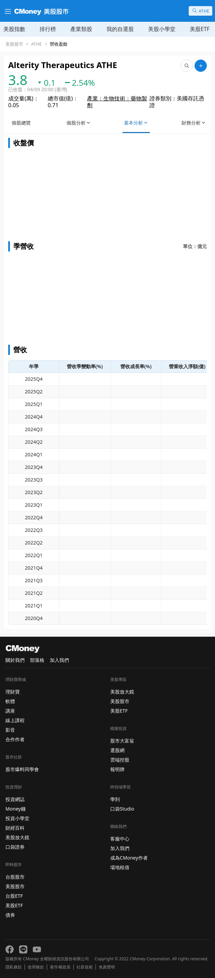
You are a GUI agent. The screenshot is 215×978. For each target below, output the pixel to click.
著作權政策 (60, 967)
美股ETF (200, 29)
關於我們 (15, 660)
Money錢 (15, 808)
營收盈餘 (59, 44)
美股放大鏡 (17, 837)
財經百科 (15, 828)
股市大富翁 (122, 740)
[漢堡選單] (7, 11)
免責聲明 (107, 967)
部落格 (37, 660)
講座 (10, 710)
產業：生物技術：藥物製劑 (117, 102)
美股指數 (14, 29)
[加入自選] (201, 66)
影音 (10, 730)
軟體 (10, 701)
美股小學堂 (161, 29)
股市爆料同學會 (22, 769)
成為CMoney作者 (129, 857)
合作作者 (15, 739)
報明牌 (117, 769)
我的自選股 (120, 29)
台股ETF (14, 896)
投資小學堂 (17, 818)
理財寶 (12, 691)
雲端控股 (119, 759)
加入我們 (59, 660)
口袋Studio (122, 808)
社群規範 (84, 967)
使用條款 (36, 967)
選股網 (117, 750)
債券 (10, 915)
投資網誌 (15, 799)
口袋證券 (15, 847)
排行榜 (48, 29)
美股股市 (14, 44)
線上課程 (15, 720)
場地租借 (119, 867)
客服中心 (119, 838)
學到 (115, 799)
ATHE (36, 44)
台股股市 (15, 877)
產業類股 (81, 29)
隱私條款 (13, 967)
